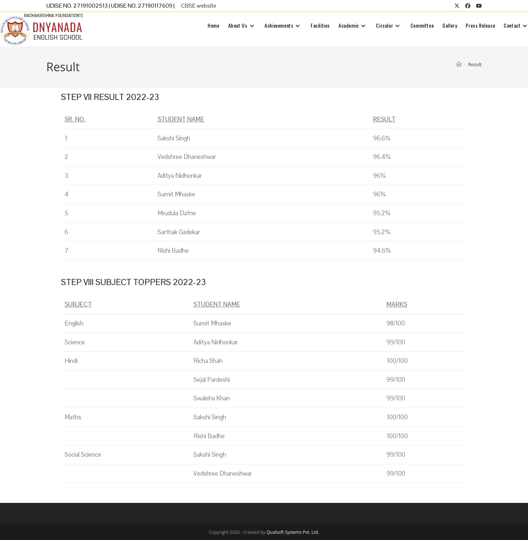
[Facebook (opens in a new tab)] (467, 5)
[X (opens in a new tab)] (456, 5)
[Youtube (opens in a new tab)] (477, 5)
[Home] (459, 64)
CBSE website (198, 5)
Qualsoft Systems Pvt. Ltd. (292, 532)
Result (475, 64)
